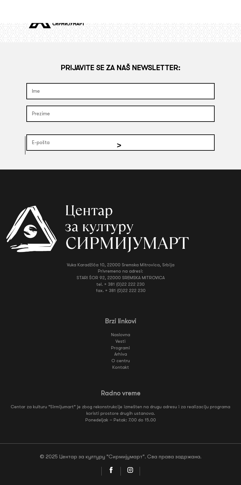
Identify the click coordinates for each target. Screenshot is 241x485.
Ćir (180, 19)
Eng (205, 19)
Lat (192, 19)
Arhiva (120, 354)
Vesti (120, 341)
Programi (120, 347)
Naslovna (120, 334)
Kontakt (120, 367)
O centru (120, 360)
